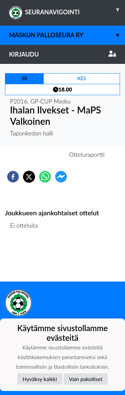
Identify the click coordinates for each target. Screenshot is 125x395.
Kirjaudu (62, 54)
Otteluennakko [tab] (39, 154)
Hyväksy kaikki (40, 379)
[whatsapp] (45, 177)
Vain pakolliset (86, 379)
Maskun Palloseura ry (67, 35)
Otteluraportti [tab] (87, 154)
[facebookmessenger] (61, 177)
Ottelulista (26, 259)
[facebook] (13, 177)
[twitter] (29, 177)
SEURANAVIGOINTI (67, 9)
